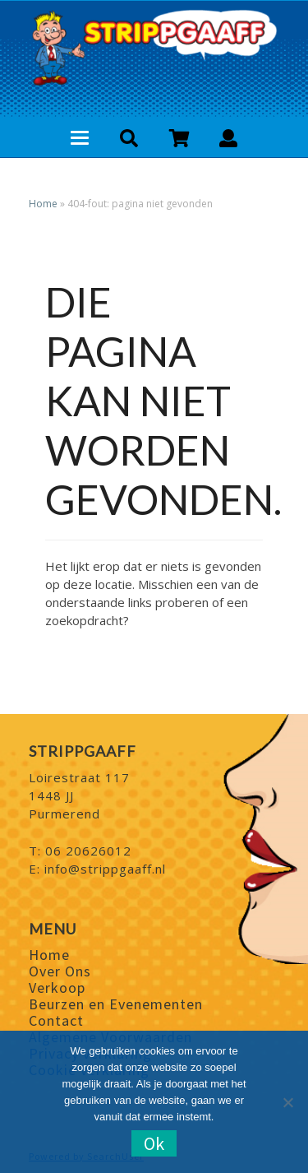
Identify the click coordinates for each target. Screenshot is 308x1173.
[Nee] (287, 1102)
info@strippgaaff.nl (105, 868)
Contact (56, 1020)
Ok (154, 1143)
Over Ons (60, 971)
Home (43, 204)
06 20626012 (88, 850)
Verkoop (57, 987)
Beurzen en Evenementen (116, 1003)
